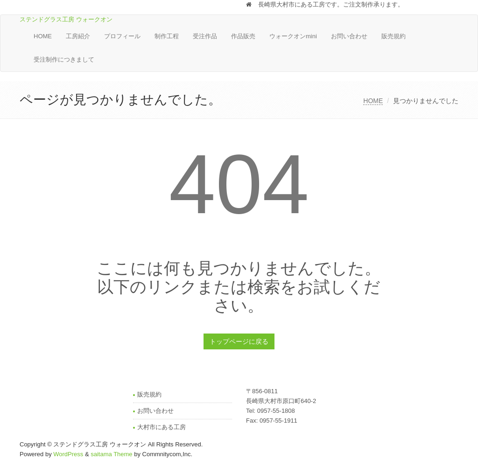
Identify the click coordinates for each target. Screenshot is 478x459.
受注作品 (205, 36)
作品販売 (243, 36)
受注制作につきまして (64, 59)
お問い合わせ (349, 36)
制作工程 (167, 36)
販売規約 (393, 36)
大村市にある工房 (161, 427)
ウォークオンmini (293, 36)
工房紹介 (78, 36)
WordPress (68, 454)
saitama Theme (111, 454)
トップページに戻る (239, 341)
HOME (43, 36)
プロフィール (122, 36)
